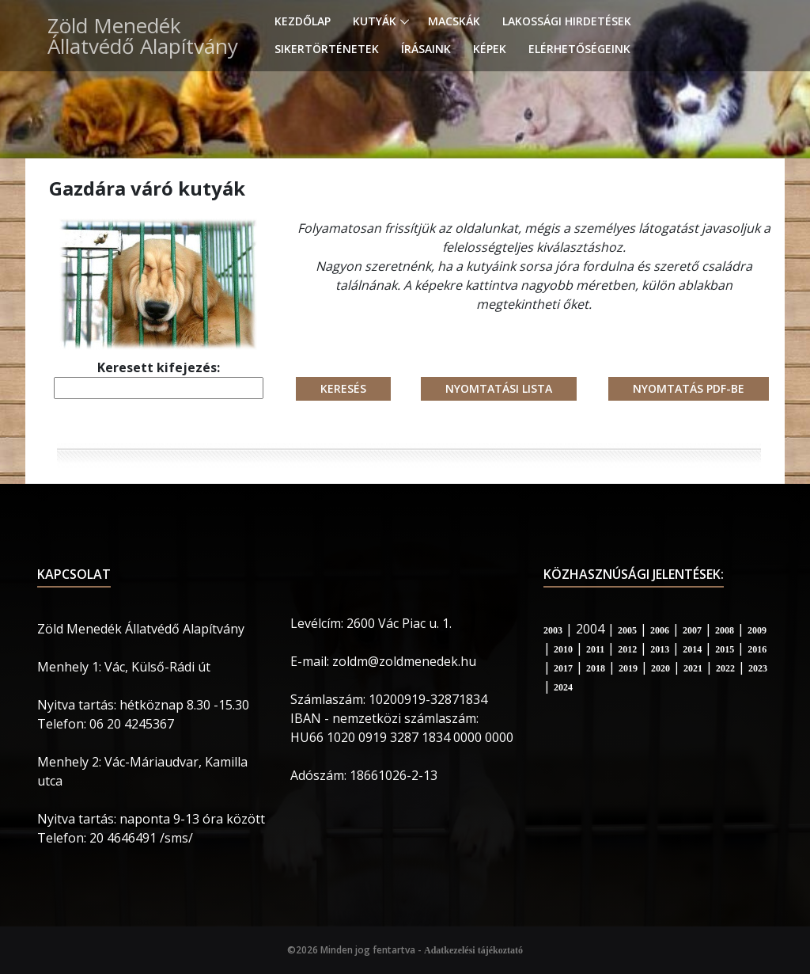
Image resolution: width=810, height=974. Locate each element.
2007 (692, 630)
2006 (659, 630)
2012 (627, 649)
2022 (725, 668)
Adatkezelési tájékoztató (473, 950)
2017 (563, 668)
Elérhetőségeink (579, 48)
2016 (757, 649)
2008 (724, 630)
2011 (595, 649)
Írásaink (426, 48)
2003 (552, 630)
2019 (628, 668)
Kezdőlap (302, 21)
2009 (757, 630)
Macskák (454, 21)
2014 (692, 649)
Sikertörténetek (326, 48)
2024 (563, 687)
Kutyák (374, 21)
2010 (563, 649)
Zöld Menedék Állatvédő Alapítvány (142, 35)
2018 (595, 668)
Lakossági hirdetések (566, 21)
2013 (659, 649)
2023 (757, 668)
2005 (627, 630)
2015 (724, 649)
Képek (489, 48)
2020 (660, 668)
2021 (692, 668)
